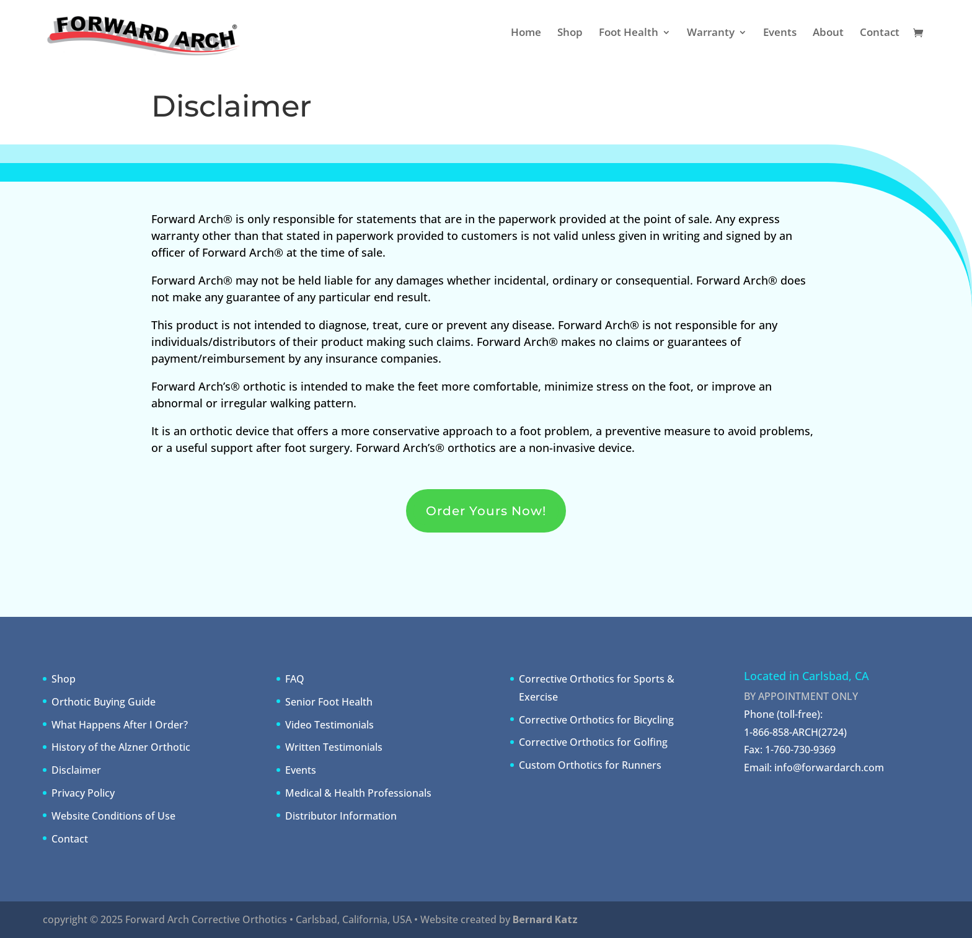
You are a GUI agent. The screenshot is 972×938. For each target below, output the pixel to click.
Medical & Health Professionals (358, 793)
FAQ (294, 679)
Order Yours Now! (486, 510)
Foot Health (628, 33)
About (828, 33)
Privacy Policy (83, 793)
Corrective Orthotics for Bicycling (596, 720)
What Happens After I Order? (119, 725)
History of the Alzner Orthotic (120, 747)
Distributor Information (341, 816)
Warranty (711, 33)
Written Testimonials (333, 747)
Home (526, 33)
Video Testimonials (329, 725)
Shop (570, 33)
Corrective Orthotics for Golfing (593, 742)
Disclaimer (76, 770)
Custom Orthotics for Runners (590, 765)
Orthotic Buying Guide (103, 702)
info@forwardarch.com (829, 767)
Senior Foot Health (329, 702)
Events (780, 33)
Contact (879, 33)
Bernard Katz (545, 919)
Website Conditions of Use (113, 816)
